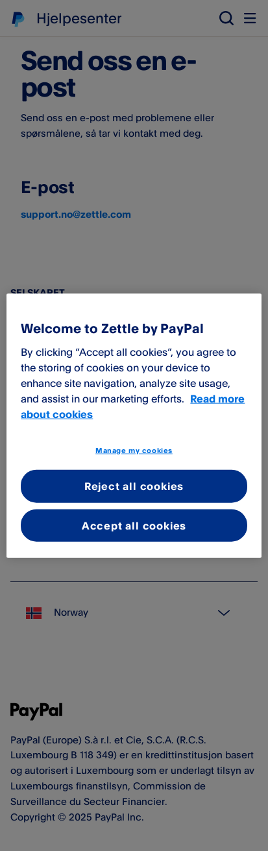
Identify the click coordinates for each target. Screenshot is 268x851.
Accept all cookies (134, 525)
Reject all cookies (134, 486)
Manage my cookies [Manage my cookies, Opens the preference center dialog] (134, 449)
